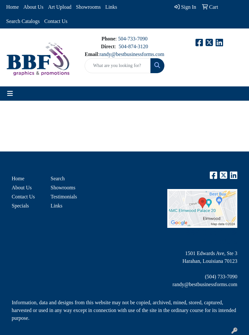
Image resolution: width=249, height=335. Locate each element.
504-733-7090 (133, 38)
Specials (20, 205)
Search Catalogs (23, 21)
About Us (33, 7)
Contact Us (56, 21)
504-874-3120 (133, 46)
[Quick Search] (117, 65)
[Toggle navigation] (10, 93)
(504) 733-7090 (221, 276)
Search (58, 178)
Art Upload (59, 7)
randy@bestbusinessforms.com (132, 54)
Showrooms (88, 7)
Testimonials (64, 196)
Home (12, 7)
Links (111, 7)
